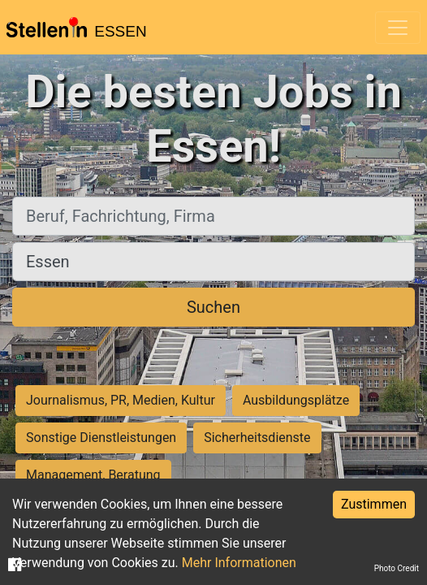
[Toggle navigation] (398, 27)
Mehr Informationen (239, 562)
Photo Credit (396, 568)
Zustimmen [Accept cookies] (374, 504)
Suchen (213, 307)
